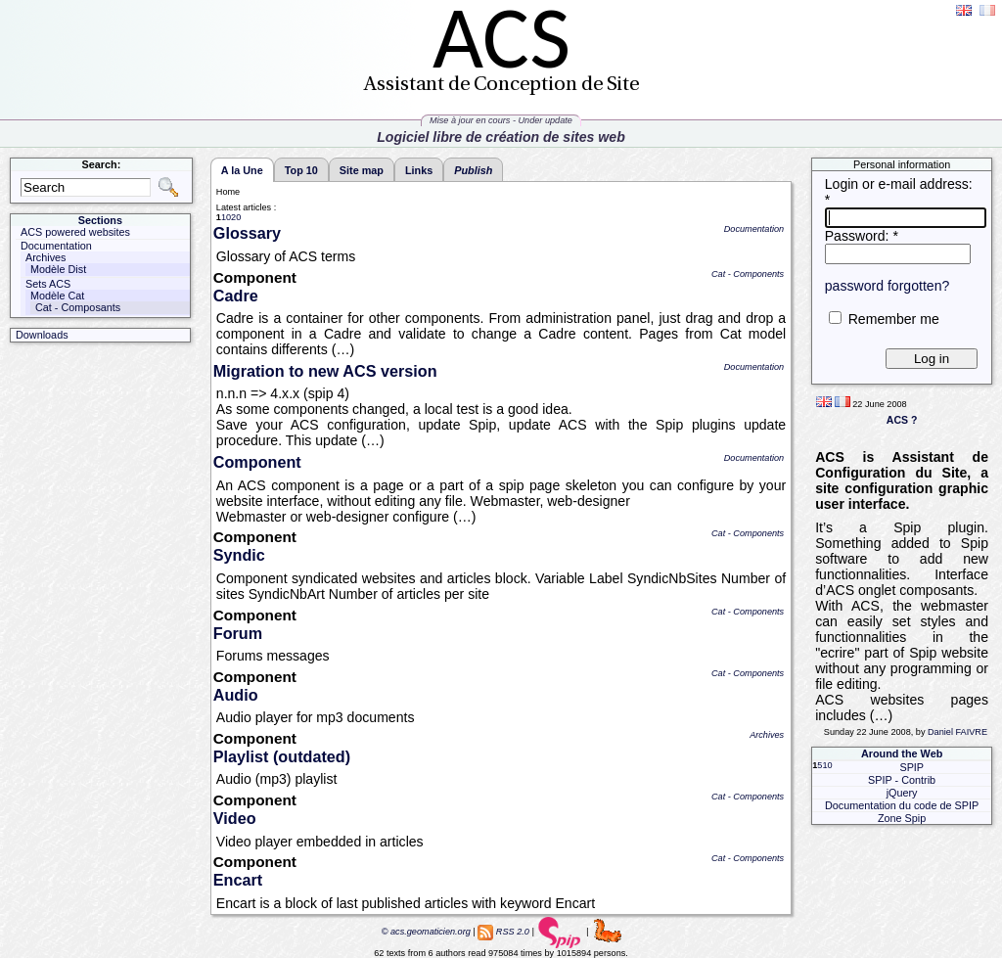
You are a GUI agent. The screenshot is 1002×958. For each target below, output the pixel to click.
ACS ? (902, 420)
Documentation (754, 229)
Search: (101, 164)
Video (234, 818)
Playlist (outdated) (281, 756)
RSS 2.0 (512, 931)
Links (419, 170)
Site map (362, 170)
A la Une (242, 170)
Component (257, 462)
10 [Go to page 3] (827, 765)
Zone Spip (902, 818)
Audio (235, 695)
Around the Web (901, 753)
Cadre (235, 295)
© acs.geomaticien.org (425, 931)
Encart (237, 880)
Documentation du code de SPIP (902, 805)
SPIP (911, 767)
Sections (100, 220)
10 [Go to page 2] (226, 217)
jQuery (902, 792)
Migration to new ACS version (325, 371)
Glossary (247, 233)
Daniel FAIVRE (957, 732)
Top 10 (301, 170)
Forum (237, 633)
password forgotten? (887, 286)
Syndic (239, 555)
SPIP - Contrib (901, 780)
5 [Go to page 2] (819, 765)
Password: (861, 236)
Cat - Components (747, 274)
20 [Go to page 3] (236, 217)
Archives (767, 735)
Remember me (893, 319)
